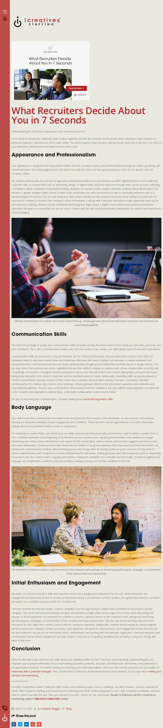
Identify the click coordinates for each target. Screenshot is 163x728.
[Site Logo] (37, 21)
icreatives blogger (50, 708)
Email (40, 724)
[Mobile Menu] (5, 12)
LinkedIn (27, 724)
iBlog (68, 708)
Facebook (14, 724)
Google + (34, 724)
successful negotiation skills (98, 399)
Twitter (20, 724)
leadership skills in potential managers (32, 671)
